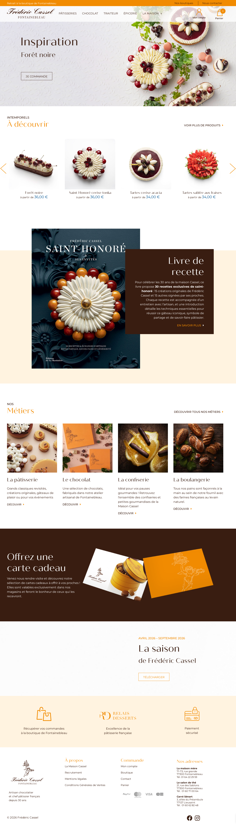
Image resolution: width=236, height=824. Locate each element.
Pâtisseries (68, 13)
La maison (152, 13)
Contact (126, 779)
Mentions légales (76, 779)
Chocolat (90, 13)
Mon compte (129, 766)
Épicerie (130, 13)
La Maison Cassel (76, 766)
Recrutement (73, 772)
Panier (125, 785)
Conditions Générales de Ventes (85, 785)
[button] (152, 14)
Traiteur (111, 13)
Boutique (127, 772)
